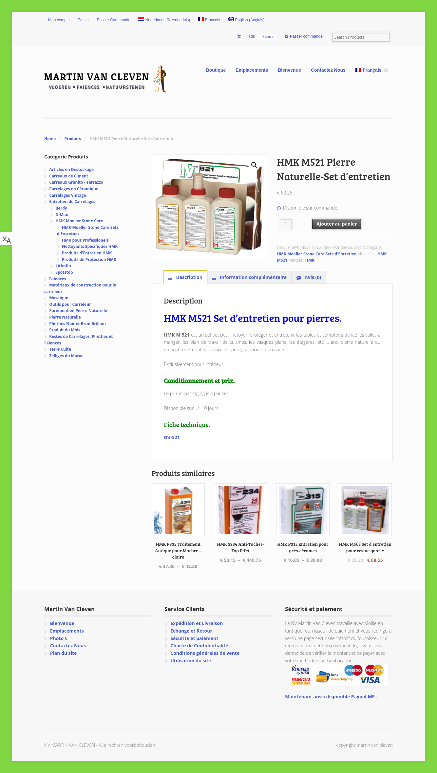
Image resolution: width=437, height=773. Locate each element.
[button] (254, 165)
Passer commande (306, 36)
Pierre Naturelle (65, 317)
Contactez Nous (328, 70)
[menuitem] (164, 20)
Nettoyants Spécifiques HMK (90, 246)
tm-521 (172, 437)
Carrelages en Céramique (73, 189)
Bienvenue (289, 70)
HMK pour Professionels (85, 240)
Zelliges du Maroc (66, 356)
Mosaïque (58, 298)
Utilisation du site (190, 660)
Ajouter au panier (336, 224)
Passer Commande (114, 20)
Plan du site (63, 653)
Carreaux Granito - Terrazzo (76, 182)
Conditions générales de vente (204, 653)
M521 (282, 260)
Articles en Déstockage (71, 169)
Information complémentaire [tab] (252, 277)
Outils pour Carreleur (70, 304)
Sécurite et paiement (194, 638)
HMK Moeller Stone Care (79, 221)
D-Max (62, 214)
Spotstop (64, 272)
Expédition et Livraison (196, 623)
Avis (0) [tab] (312, 277)
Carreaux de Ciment (68, 176)
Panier (83, 20)
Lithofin (63, 265)
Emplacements (252, 70)
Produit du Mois (64, 330)
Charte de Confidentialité (199, 645)
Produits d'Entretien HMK (87, 253)
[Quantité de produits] (286, 224)
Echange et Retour (191, 631)
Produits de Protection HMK (89, 259)
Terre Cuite (60, 349)
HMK (382, 254)
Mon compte (59, 20)
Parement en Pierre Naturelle (78, 310)
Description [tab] (188, 277)
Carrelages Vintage (67, 195)
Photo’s (58, 638)
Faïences (57, 279)
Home (50, 138)
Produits (72, 138)
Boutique (216, 70)
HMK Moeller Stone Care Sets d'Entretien (317, 254)
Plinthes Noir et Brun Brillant (77, 323)
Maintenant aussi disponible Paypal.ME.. (331, 696)
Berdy (61, 208)
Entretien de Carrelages (72, 201)
